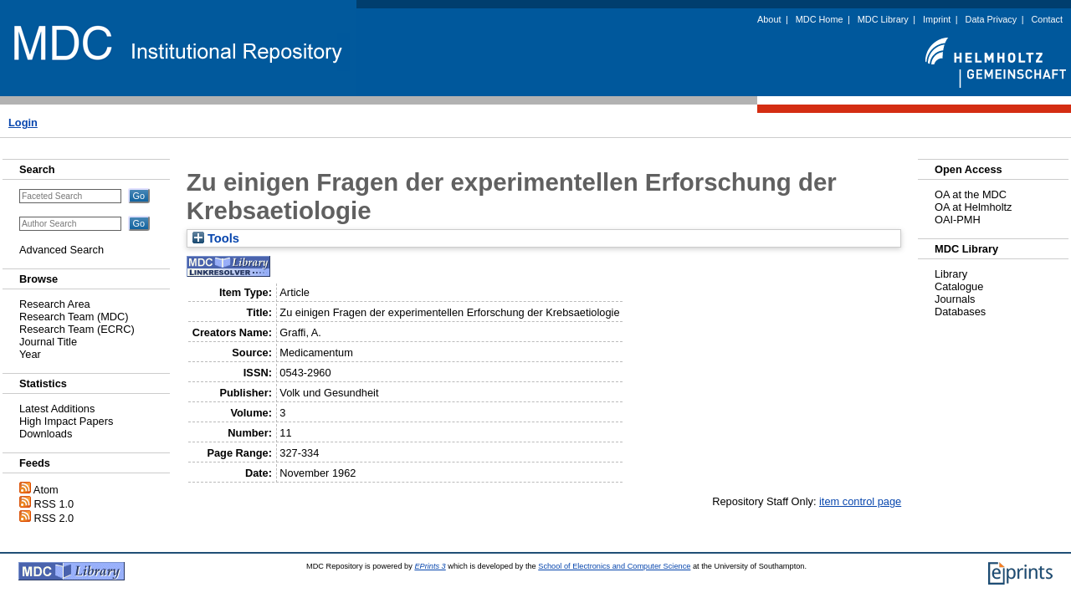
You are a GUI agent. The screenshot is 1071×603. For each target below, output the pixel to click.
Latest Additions (57, 408)
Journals (955, 299)
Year (30, 354)
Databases (960, 311)
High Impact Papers (66, 421)
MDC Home (819, 19)
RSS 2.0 (54, 518)
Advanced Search (61, 249)
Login (23, 122)
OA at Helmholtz (973, 207)
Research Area (54, 304)
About (769, 19)
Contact (1047, 19)
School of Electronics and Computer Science (614, 566)
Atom (46, 489)
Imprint (937, 19)
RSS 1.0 (54, 504)
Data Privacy (991, 19)
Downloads (45, 433)
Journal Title (48, 341)
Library (951, 274)
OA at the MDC (971, 194)
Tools (215, 238)
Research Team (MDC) (74, 316)
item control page (860, 501)
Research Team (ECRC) (77, 329)
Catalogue (959, 286)
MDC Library (883, 19)
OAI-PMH (958, 219)
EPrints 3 (429, 566)
